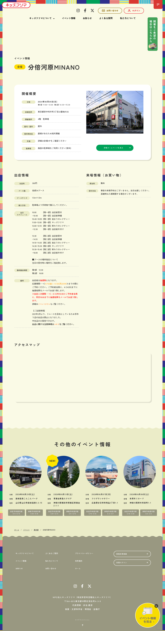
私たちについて (128, 18)
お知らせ (87, 18)
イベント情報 (68, 18)
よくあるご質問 (52, 552)
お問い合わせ (110, 10)
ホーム (77, 565)
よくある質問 (106, 18)
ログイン (134, 10)
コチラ (57, 324)
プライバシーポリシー (85, 552)
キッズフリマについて (26, 552)
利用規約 (78, 559)
